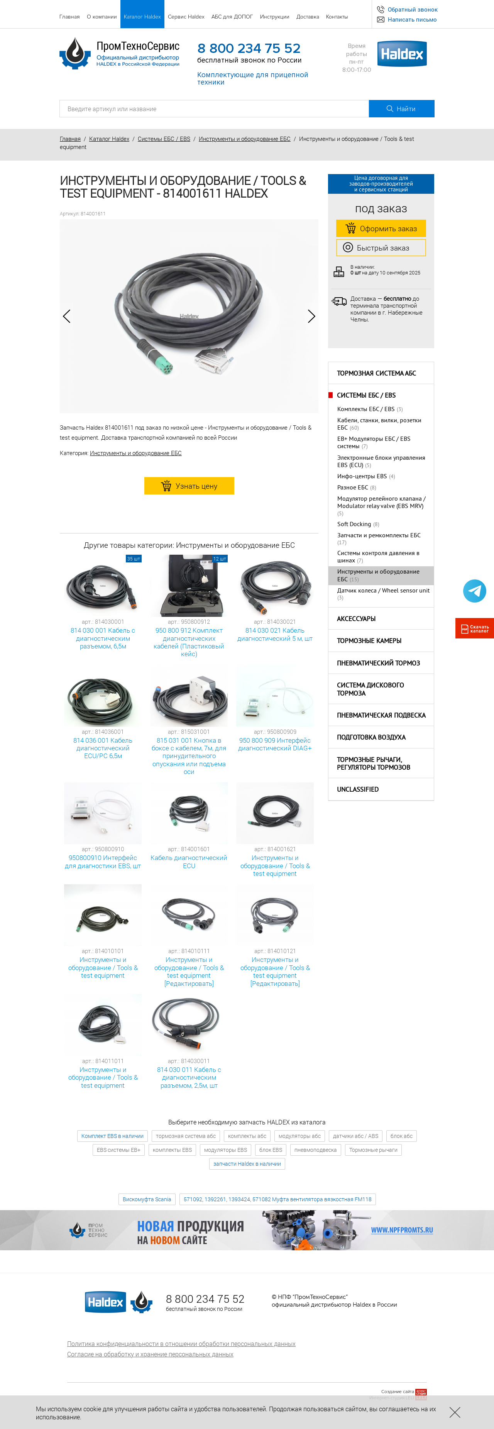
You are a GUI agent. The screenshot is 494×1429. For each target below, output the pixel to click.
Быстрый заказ (376, 248)
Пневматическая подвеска (381, 716)
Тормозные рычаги (373, 1149)
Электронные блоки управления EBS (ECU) (381, 461)
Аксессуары (356, 619)
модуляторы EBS (225, 1149)
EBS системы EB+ (118, 1149)
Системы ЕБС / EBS (164, 138)
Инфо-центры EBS (362, 477)
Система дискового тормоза (370, 690)
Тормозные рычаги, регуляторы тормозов (373, 764)
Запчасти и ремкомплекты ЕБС (379, 536)
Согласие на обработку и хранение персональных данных (150, 1354)
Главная (70, 138)
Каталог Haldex (109, 138)
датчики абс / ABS (355, 1135)
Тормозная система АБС (376, 374)
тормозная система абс (186, 1135)
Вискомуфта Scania (147, 1199)
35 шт (133, 558)
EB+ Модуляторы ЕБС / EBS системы (374, 442)
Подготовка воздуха (371, 738)
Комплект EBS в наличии (112, 1135)
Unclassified (358, 790)
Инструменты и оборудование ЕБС (245, 138)
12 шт (219, 558)
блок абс (402, 1135)
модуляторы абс (300, 1135)
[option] (189, 316)
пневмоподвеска (315, 1149)
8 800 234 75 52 (249, 48)
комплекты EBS (172, 1149)
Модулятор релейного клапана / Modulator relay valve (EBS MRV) (381, 502)
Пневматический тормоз (378, 664)
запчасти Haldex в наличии (247, 1163)
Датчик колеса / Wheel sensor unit (383, 591)
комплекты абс (247, 1135)
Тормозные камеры (369, 641)
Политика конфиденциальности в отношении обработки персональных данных (181, 1343)
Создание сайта (397, 1392)
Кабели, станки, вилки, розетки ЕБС (379, 424)
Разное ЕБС (352, 488)
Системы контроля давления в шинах (378, 557)
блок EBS (270, 1149)
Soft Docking (354, 524)
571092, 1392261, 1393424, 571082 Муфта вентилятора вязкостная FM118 (278, 1199)
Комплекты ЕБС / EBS (366, 409)
